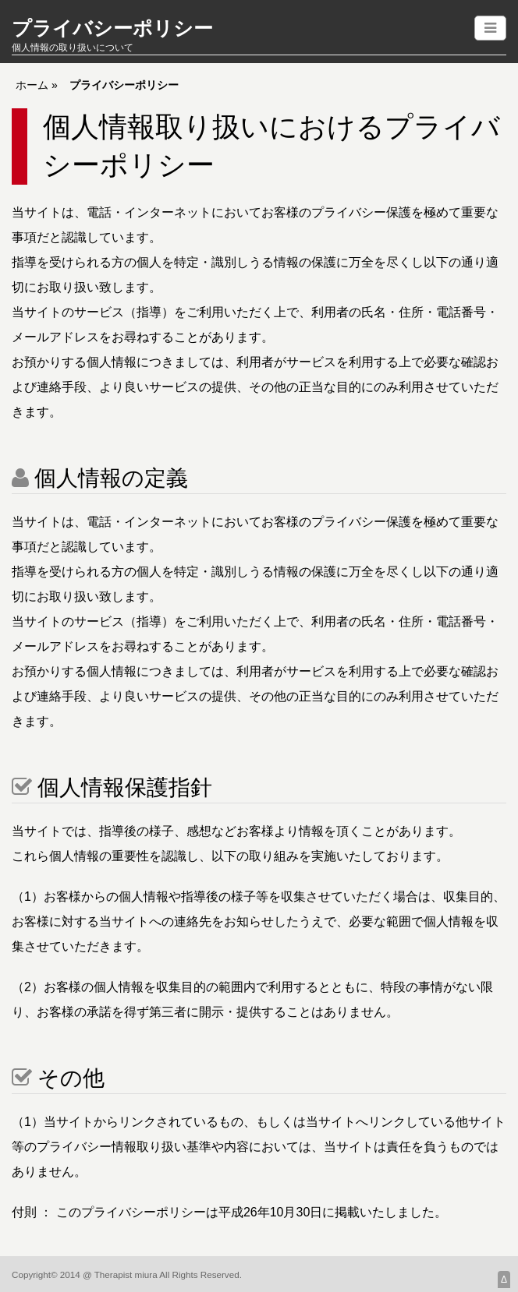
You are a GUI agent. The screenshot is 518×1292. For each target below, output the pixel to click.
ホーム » (37, 85)
